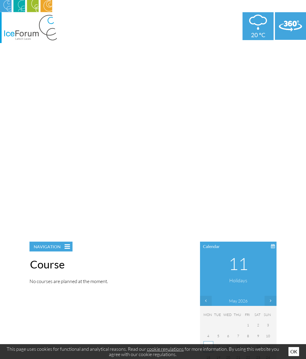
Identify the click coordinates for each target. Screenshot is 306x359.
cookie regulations (165, 349)
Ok (293, 351)
